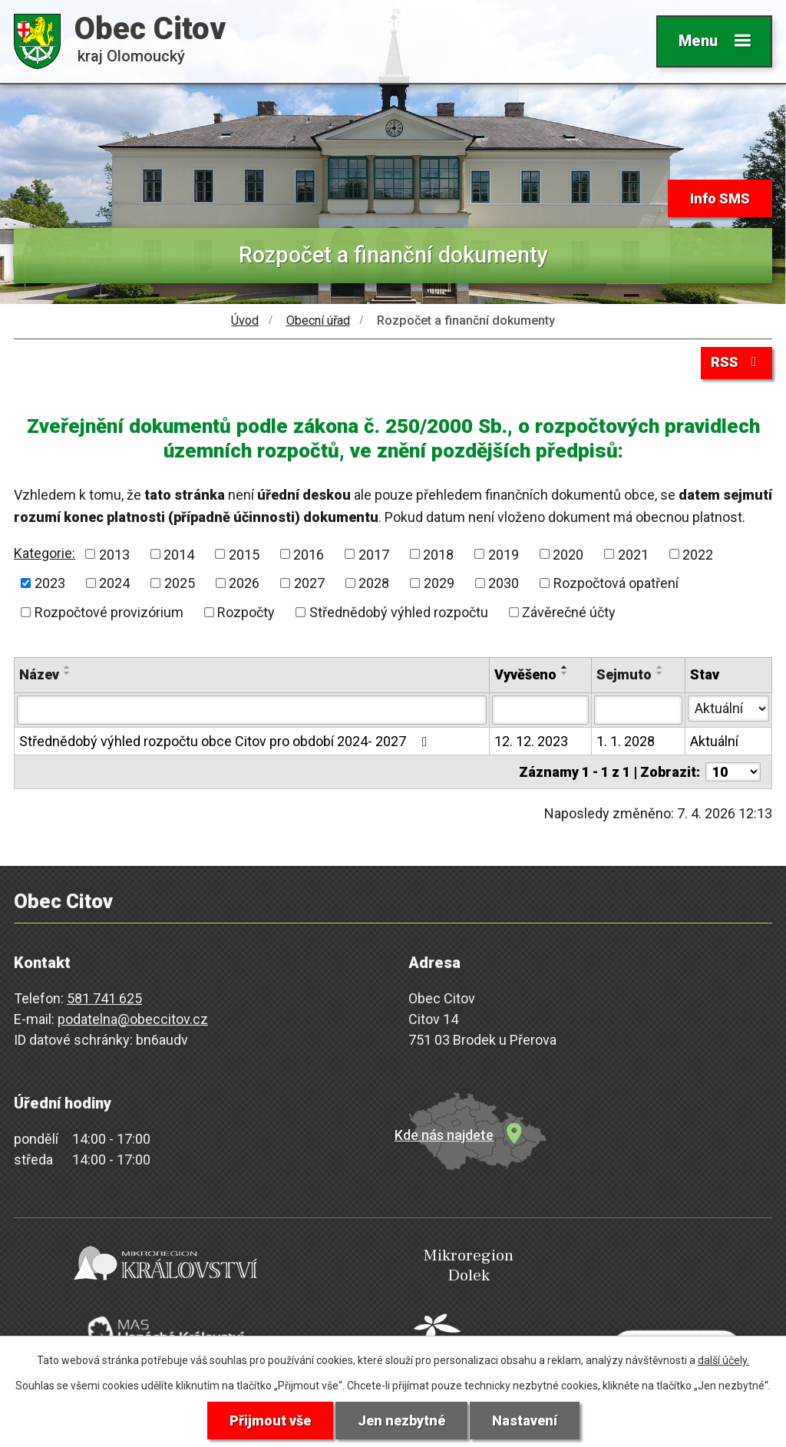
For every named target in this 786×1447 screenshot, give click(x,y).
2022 (697, 554)
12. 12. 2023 (531, 741)
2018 (438, 554)
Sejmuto (624, 674)
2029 (439, 583)
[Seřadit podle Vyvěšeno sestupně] (564, 673)
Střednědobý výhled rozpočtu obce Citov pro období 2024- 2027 (226, 741)
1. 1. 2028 (625, 741)
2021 (633, 554)
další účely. (723, 1360)
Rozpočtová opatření (616, 583)
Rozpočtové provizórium (109, 612)
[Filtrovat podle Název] (252, 710)
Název (39, 674)
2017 (373, 554)
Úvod (245, 320)
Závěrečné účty (569, 612)
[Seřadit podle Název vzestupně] (67, 667)
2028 (373, 583)
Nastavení (524, 1420)
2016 (308, 554)
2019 (503, 554)
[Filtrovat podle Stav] (728, 708)
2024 (114, 583)
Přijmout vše (270, 1420)
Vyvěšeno (525, 674)
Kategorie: (44, 553)
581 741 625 (104, 998)
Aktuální (714, 741)
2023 (50, 583)
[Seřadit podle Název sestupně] (67, 673)
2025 (179, 583)
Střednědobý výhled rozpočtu (398, 612)
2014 (178, 554)
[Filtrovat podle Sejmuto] (638, 710)
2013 (114, 554)
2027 (309, 583)
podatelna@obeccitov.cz (133, 1019)
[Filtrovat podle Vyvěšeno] (540, 710)
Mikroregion (389, 1266)
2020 (568, 554)
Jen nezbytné (401, 1420)
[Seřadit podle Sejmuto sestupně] (660, 673)
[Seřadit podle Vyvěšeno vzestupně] (564, 667)
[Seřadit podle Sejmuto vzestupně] (660, 667)
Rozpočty (246, 612)
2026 (244, 583)
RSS (737, 362)
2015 (244, 554)
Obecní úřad (318, 320)
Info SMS (720, 198)
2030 (503, 583)
